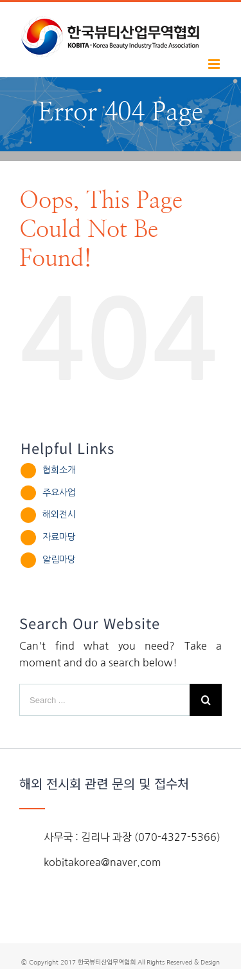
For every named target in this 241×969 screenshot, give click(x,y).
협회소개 (59, 470)
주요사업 (59, 492)
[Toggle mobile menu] (215, 64)
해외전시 (59, 514)
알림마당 (59, 559)
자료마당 (59, 536)
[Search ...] (104, 700)
